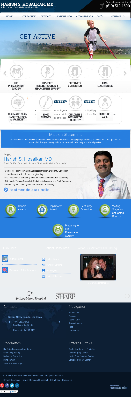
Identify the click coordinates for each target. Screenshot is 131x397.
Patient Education (54, 276)
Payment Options (54, 265)
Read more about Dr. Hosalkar (30, 190)
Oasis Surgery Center (78, 352)
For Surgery (51, 270)
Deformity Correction (12, 356)
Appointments (75, 323)
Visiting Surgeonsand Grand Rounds (110, 211)
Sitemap (34, 380)
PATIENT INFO (64, 16)
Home (6, 380)
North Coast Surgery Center (81, 356)
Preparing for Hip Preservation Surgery (64, 231)
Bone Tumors (9, 360)
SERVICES (46, 16)
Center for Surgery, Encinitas (82, 349)
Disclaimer (15, 380)
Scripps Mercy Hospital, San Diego (25, 317)
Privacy (25, 380)
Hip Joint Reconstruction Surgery (18, 349)
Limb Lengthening (11, 352)
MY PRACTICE (28, 16)
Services (72, 316)
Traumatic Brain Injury (13, 363)
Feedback (43, 380)
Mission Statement (65, 134)
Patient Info (74, 319)
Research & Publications (22, 270)
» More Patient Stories (98, 282)
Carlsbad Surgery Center (80, 360)
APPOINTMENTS (84, 16)
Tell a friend (55, 380)
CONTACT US (118, 16)
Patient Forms (52, 259)
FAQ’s (100, 16)
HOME (9, 16)
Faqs (71, 327)
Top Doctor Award (48, 211)
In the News (16, 258)
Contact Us (74, 330)
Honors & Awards (15, 211)
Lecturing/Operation (79, 211)
